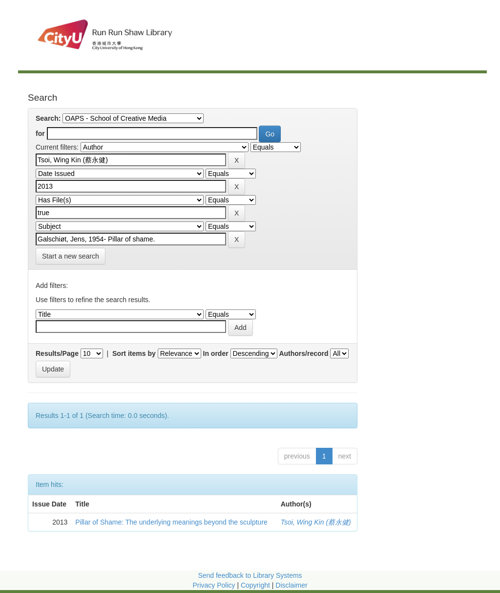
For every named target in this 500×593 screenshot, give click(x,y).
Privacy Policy (213, 585)
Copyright (256, 585)
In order (216, 353)
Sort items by (134, 353)
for (40, 133)
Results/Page (57, 353)
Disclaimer (291, 585)
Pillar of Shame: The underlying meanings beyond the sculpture (171, 522)
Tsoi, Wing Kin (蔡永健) (316, 522)
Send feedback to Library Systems (250, 575)
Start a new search (70, 256)
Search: (48, 118)
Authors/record (303, 353)
